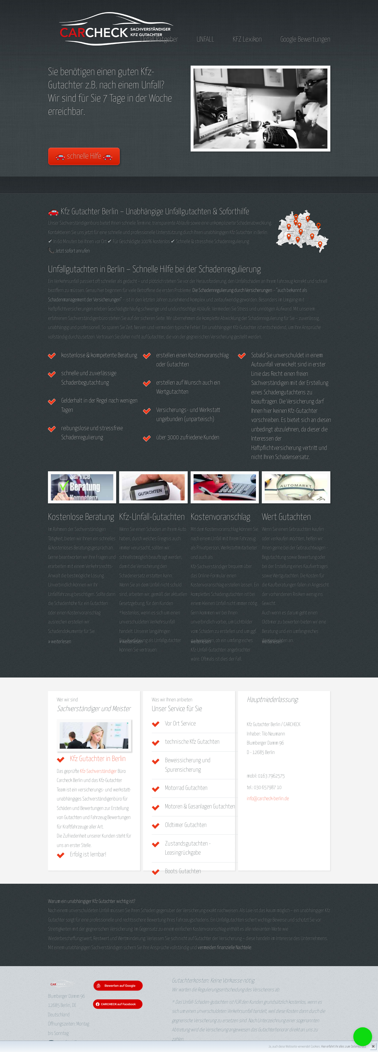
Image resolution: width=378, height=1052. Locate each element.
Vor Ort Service (180, 724)
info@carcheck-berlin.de (268, 798)
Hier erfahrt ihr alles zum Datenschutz (343, 1046)
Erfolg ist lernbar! (88, 855)
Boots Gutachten (183, 871)
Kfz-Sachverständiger (98, 771)
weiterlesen (201, 641)
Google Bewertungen (305, 39)
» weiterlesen (59, 641)
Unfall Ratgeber (159, 39)
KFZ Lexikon (247, 39)
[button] (362, 1036)
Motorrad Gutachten (186, 788)
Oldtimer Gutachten (186, 825)
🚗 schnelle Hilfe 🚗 (84, 156)
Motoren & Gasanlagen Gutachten (200, 807)
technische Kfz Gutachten (192, 742)
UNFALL (205, 39)
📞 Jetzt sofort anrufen (69, 251)
